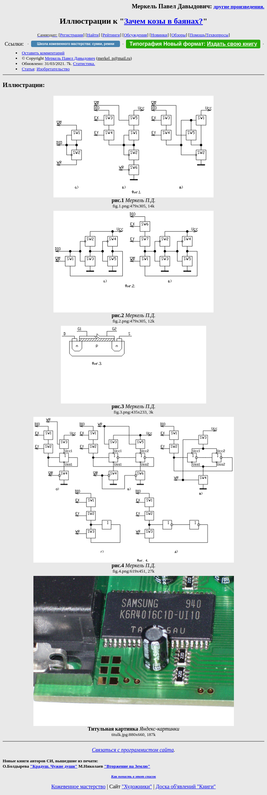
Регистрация (71, 34)
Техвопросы (217, 34)
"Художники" (137, 786)
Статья (28, 68)
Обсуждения (135, 34)
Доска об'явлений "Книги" (186, 786)
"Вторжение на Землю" (127, 766)
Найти (93, 34)
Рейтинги (111, 34)
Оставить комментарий (43, 52)
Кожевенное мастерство (78, 786)
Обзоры (178, 34)
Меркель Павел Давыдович (70, 58)
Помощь (197, 34)
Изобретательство (53, 68)
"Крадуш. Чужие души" (54, 766)
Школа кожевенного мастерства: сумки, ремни (75, 44)
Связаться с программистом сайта (133, 750)
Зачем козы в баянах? (163, 21)
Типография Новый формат (166, 44)
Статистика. (84, 63)
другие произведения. (239, 6)
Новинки (159, 34)
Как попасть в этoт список (133, 776)
